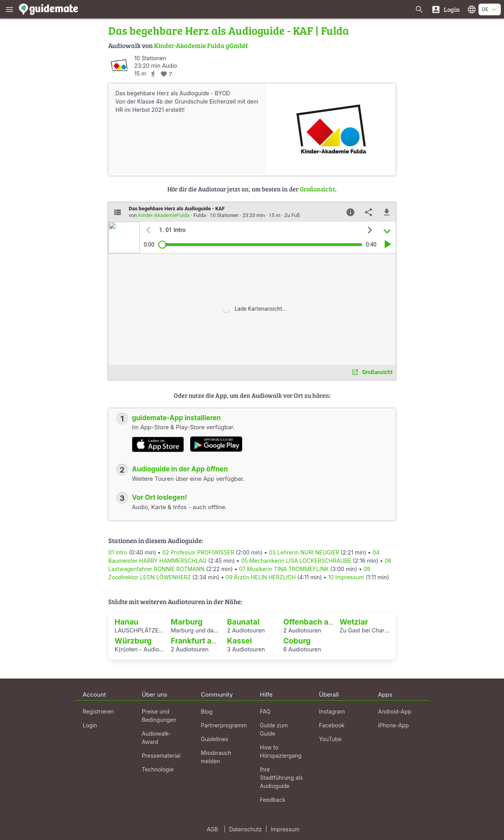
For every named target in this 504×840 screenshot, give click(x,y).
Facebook (332, 725)
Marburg (187, 622)
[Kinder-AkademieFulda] (119, 65)
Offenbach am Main (319, 622)
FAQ (265, 711)
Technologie (158, 769)
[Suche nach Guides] (419, 9)
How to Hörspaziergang (281, 751)
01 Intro (118, 552)
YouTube (330, 739)
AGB (212, 829)
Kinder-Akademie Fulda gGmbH (201, 45)
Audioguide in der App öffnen (180, 469)
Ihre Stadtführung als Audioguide (281, 777)
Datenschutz (245, 829)
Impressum (285, 829)
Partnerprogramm (224, 725)
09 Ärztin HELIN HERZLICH (261, 577)
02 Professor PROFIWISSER (198, 552)
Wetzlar (353, 622)
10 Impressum (346, 577)
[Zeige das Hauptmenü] (9, 9)
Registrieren (98, 711)
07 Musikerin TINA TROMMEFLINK (284, 569)
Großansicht (317, 189)
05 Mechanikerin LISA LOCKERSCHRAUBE (296, 560)
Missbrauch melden (216, 756)
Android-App (394, 711)
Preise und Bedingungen (159, 715)
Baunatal (243, 622)
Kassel (239, 640)
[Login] (445, 9)
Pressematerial (161, 755)
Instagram (332, 711)
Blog (207, 711)
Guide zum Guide (274, 729)
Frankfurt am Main (204, 640)
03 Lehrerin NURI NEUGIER (304, 552)
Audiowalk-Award (156, 737)
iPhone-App (393, 725)
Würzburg (133, 640)
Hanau (127, 622)
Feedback (272, 799)
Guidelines (214, 739)
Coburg (296, 640)
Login (90, 725)
